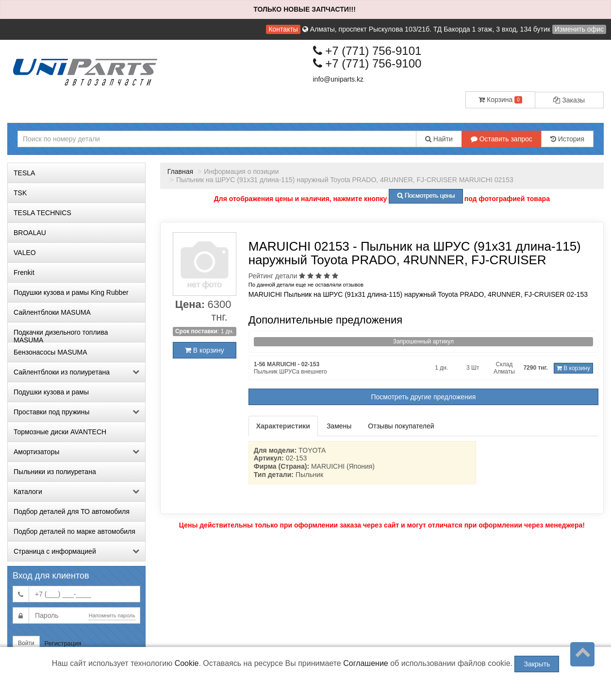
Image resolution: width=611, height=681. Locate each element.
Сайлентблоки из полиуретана (76, 372)
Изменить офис (579, 29)
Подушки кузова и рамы (51, 392)
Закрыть (537, 664)
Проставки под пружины (76, 412)
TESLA (24, 173)
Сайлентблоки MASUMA (52, 312)
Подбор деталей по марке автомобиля (74, 531)
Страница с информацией (76, 551)
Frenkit (24, 272)
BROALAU (30, 233)
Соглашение (365, 663)
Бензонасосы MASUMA (50, 352)
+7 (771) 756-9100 (367, 63)
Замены (339, 426)
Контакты (282, 29)
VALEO (25, 252)
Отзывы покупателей (401, 426)
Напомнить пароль (112, 615)
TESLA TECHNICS (42, 213)
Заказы (569, 100)
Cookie (187, 663)
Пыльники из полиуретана (55, 472)
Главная (180, 171)
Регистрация (63, 643)
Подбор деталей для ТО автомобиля (72, 511)
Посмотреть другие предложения (423, 397)
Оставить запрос (501, 139)
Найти (439, 139)
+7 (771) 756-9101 (367, 50)
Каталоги (76, 491)
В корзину (204, 350)
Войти (26, 643)
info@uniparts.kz (338, 79)
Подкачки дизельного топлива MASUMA (61, 335)
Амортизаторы (76, 452)
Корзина (500, 99)
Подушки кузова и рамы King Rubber (71, 292)
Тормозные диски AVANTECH (60, 432)
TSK (20, 193)
